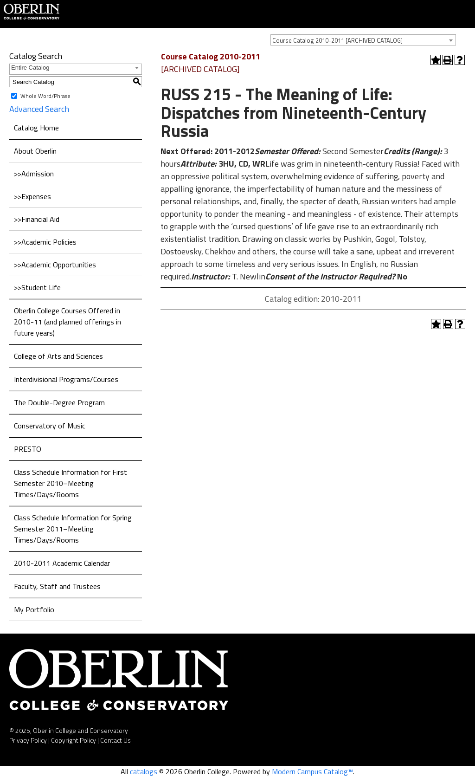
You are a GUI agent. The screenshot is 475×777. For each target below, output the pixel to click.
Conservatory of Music (49, 425)
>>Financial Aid (36, 219)
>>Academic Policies (45, 241)
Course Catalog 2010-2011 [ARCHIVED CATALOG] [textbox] (337, 40)
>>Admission (34, 173)
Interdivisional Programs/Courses (66, 379)
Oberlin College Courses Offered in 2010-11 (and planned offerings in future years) (67, 321)
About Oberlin (35, 150)
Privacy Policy (28, 740)
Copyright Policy (73, 740)
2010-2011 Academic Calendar (62, 563)
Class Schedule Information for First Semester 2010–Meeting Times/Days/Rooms (70, 483)
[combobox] (363, 39)
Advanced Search (39, 109)
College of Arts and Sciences (58, 356)
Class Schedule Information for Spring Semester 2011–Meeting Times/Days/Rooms (73, 528)
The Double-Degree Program (59, 402)
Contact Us (115, 740)
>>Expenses (32, 196)
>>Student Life (37, 287)
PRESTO (27, 448)
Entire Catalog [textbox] (30, 67)
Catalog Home (36, 127)
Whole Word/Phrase (45, 95)
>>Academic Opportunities (55, 264)
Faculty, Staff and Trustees (57, 586)
